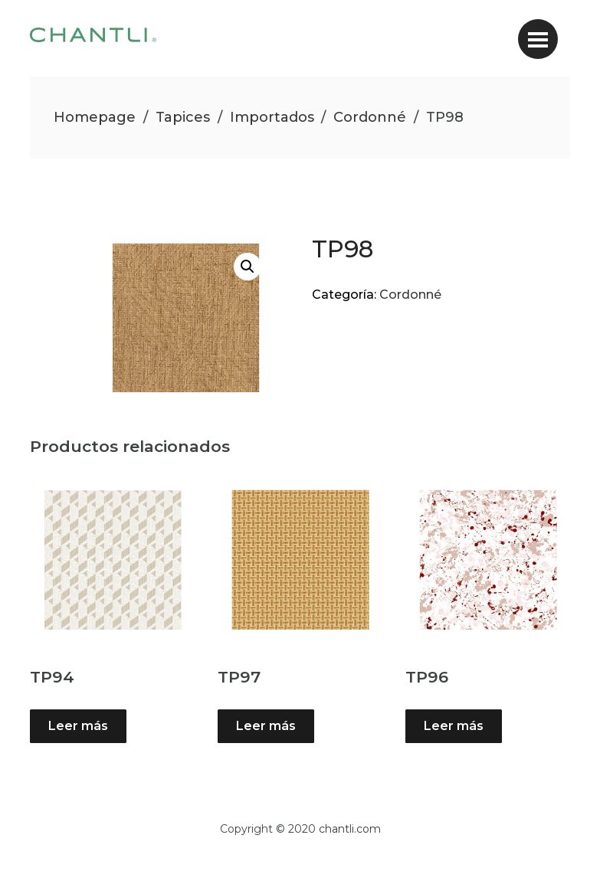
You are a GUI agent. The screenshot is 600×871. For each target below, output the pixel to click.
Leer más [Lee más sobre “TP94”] (78, 726)
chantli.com (350, 829)
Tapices (183, 117)
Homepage (95, 117)
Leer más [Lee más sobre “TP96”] (454, 726)
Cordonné (369, 117)
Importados (272, 117)
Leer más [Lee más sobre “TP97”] (266, 726)
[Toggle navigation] (538, 39)
